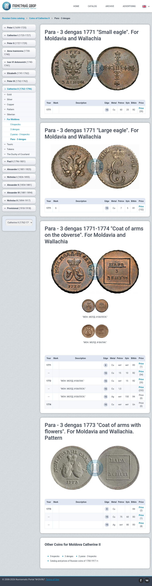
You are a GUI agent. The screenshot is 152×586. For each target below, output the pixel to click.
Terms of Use (52, 579)
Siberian (9, 114)
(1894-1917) (17, 200)
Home (76, 6)
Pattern (9, 109)
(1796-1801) (15, 161)
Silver (8, 99)
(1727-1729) (15, 43)
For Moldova (11, 119)
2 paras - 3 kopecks (20, 134)
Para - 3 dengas (18, 139)
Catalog (92, 6)
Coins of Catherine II (39, 18)
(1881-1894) (18, 192)
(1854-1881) (18, 184)
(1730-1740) (17, 53)
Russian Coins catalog (13, 18)
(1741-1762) (16, 73)
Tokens (9, 149)
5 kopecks (15, 124)
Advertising (129, 6)
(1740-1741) (18, 64)
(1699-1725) (15, 27)
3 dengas (14, 129)
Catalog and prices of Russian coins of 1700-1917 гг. (74, 561)
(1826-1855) (17, 177)
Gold (8, 94)
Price (141, 108)
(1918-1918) (17, 208)
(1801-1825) (17, 169)
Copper (9, 104)
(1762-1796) (18, 89)
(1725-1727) (17, 35)
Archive (110, 6)
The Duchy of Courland (16, 154)
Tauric (8, 144)
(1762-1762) (16, 81)
